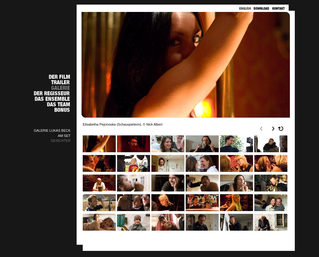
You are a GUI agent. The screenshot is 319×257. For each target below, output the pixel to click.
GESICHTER (60, 140)
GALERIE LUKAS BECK (52, 130)
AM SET (64, 136)
